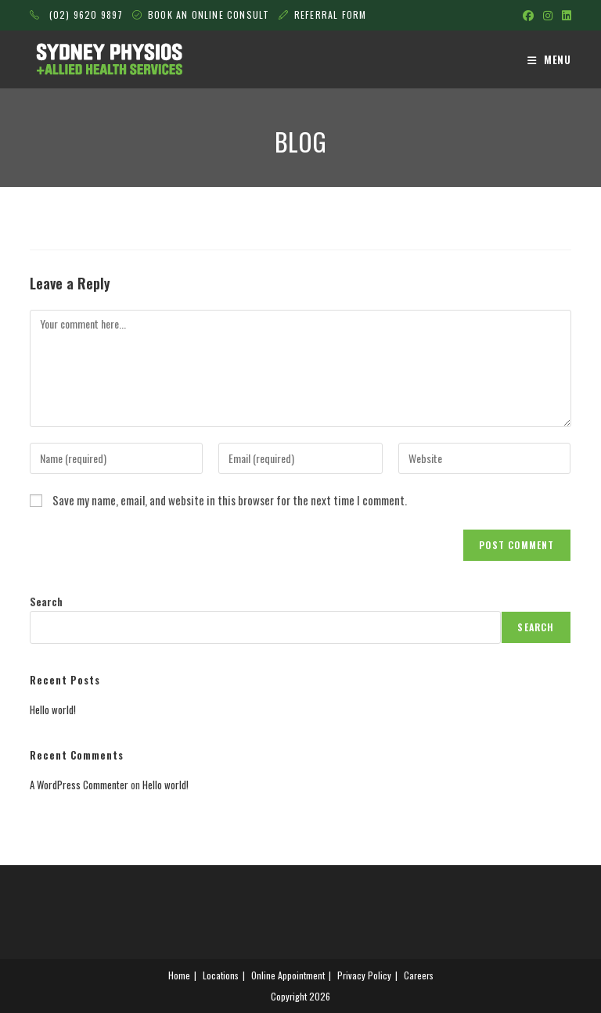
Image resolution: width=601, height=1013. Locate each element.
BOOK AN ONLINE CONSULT (210, 14)
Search (46, 601)
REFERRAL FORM (330, 14)
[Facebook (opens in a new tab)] (528, 15)
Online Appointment (288, 975)
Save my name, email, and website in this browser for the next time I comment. (229, 499)
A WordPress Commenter (79, 784)
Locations (221, 975)
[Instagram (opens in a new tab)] (547, 15)
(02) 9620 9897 (76, 14)
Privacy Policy (364, 975)
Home (179, 975)
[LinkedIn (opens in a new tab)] (564, 15)
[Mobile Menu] (549, 59)
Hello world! (53, 709)
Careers (419, 975)
